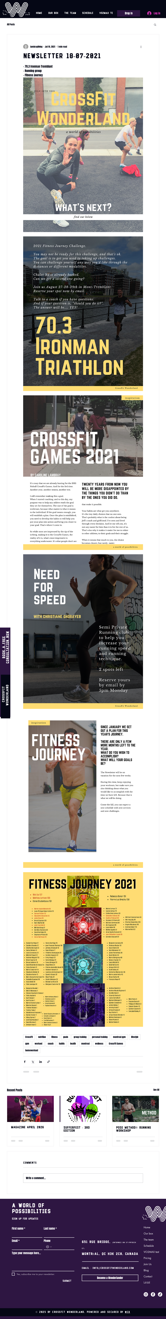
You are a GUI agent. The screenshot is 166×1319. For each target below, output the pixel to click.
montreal (85, 1043)
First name (18, 1229)
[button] (155, 24)
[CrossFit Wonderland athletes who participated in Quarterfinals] (30, 1109)
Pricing (147, 1258)
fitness (54, 1037)
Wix (127, 1312)
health (73, 1043)
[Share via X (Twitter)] (32, 1061)
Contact (148, 1276)
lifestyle (134, 1037)
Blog (146, 1270)
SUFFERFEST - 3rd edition (76, 1129)
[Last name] (58, 1234)
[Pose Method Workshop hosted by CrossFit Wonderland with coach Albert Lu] (135, 1109)
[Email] (26, 1247)
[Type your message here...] (43, 1264)
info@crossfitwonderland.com (113, 1268)
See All (156, 1089)
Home (147, 1227)
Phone (47, 1241)
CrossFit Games (116, 1043)
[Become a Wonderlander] (110, 1278)
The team (149, 1239)
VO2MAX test (151, 1252)
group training (80, 1037)
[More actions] (141, 47)
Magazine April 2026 (27, 1127)
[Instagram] (146, 1294)
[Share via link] (48, 1061)
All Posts (11, 24)
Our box (148, 1233)
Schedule (149, 1246)
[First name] (26, 1234)
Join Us (147, 1264)
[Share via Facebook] (24, 1061)
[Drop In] (128, 13)
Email (16, 1241)
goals (65, 1037)
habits (62, 1043)
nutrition (42, 1037)
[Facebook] (153, 1294)
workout (38, 1043)
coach (50, 1043)
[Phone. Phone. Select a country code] (49, 1247)
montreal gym (119, 1037)
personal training (100, 1037)
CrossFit (29, 1037)
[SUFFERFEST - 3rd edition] (83, 1109)
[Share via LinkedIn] (40, 1061)
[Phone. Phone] (62, 1247)
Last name (50, 1229)
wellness (99, 1043)
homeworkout (31, 1050)
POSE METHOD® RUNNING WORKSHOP (133, 1129)
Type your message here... (26, 1253)
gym (27, 1043)
